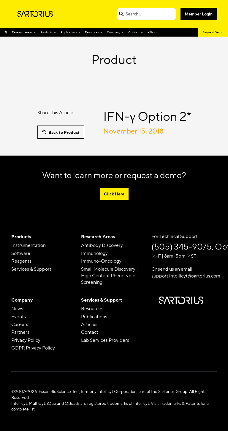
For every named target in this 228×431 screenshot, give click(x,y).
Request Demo (212, 32)
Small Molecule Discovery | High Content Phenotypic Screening (109, 275)
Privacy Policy (25, 340)
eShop (152, 32)
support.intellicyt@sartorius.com (185, 276)
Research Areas (22, 32)
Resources (92, 32)
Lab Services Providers (105, 340)
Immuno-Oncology (101, 261)
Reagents (21, 261)
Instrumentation (28, 245)
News (17, 308)
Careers (19, 324)
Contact (134, 32)
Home (7, 32)
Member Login (199, 13)
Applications (69, 32)
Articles (89, 324)
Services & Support (31, 269)
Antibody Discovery (102, 245)
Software (20, 253)
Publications (94, 316)
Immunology (94, 253)
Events (18, 316)
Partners (20, 332)
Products (46, 32)
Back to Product (64, 132)
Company (113, 32)
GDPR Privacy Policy (33, 348)
